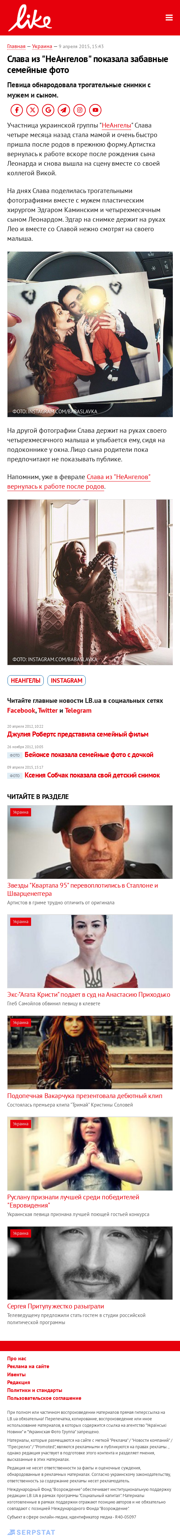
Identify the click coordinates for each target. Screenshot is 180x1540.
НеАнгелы (116, 125)
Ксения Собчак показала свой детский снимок (83, 775)
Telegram (78, 710)
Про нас (16, 1358)
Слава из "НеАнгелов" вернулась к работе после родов (79, 481)
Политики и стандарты (34, 1390)
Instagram (66, 680)
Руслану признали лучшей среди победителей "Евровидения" (73, 1201)
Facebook (21, 710)
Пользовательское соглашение (44, 1397)
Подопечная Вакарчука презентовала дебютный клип (84, 1095)
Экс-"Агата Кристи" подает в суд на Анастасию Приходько (88, 994)
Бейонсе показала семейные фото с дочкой (80, 754)
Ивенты (16, 1374)
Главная (16, 46)
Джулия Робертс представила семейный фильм (77, 734)
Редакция (18, 1382)
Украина (42, 46)
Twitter (48, 710)
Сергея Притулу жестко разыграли (55, 1306)
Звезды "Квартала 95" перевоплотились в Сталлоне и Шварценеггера (82, 889)
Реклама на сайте (28, 1366)
